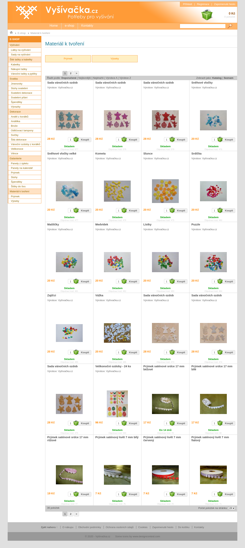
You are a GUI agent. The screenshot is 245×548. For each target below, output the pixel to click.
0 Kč (218, 15)
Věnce (14, 153)
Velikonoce (17, 148)
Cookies (142, 527)
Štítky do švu (18, 186)
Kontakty (87, 25)
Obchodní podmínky (89, 527)
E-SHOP (15, 39)
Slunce (148, 153)
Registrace (203, 4)
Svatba (14, 78)
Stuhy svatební (19, 88)
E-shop (22, 33)
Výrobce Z (125, 77)
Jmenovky (16, 83)
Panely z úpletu (19, 163)
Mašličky (53, 224)
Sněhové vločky (202, 82)
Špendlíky (16, 102)
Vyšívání (15, 45)
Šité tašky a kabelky (21, 59)
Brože (14, 125)
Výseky (15, 201)
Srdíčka (196, 153)
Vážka (99, 295)
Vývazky (15, 106)
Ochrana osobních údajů (119, 527)
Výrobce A (111, 77)
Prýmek (15, 172)
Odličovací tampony (22, 130)
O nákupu (68, 527)
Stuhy (14, 177)
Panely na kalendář (22, 168)
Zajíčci (51, 295)
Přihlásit (187, 4)
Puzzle (195, 224)
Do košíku (183, 527)
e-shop (69, 25)
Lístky (147, 224)
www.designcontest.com (146, 536)
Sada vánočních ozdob (62, 82)
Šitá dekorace (19, 139)
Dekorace (15, 111)
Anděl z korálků (19, 116)
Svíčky (14, 135)
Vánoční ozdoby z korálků (25, 144)
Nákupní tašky (19, 69)
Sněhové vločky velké (61, 153)
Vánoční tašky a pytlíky (24, 73)
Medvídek (101, 224)
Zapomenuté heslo (224, 4)
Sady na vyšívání (20, 54)
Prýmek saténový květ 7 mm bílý (117, 437)
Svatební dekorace (21, 92)
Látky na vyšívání (21, 49)
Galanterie (16, 158)
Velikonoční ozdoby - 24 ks (113, 366)
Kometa (100, 153)
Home (54, 25)
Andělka (15, 121)
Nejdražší (98, 77)
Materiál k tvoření (40, 33)
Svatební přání (19, 97)
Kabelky (15, 64)
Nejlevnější (84, 77)
